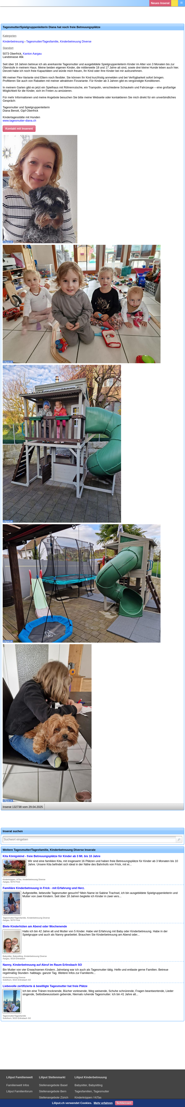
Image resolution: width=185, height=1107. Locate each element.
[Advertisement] (92, 15)
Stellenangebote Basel (53, 1085)
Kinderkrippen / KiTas (88, 1097)
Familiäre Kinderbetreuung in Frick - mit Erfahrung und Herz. (44, 888)
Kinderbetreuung (13, 41)
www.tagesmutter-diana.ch (19, 120)
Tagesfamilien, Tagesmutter (92, 1091)
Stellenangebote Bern (52, 1091)
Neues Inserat (160, 3)
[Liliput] (9, 3)
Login (174, 3)
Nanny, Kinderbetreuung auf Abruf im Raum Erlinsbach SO (42, 964)
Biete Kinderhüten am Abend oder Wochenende (35, 926)
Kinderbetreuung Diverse (75, 41)
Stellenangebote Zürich (53, 1097)
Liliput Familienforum (19, 1091)
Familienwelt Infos (17, 1085)
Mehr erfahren (103, 1103)
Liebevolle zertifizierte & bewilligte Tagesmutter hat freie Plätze (45, 986)
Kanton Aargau (32, 53)
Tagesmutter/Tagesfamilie (42, 41)
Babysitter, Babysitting (88, 1085)
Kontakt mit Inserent (19, 128)
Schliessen (124, 1103)
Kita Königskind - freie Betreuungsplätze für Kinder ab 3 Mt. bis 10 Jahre (51, 856)
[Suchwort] (92, 839)
